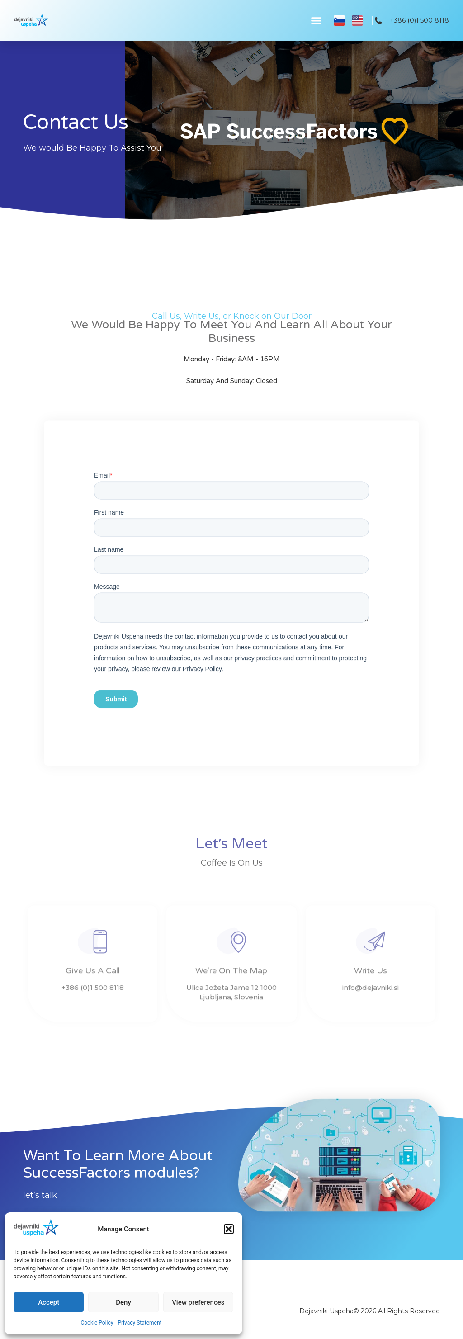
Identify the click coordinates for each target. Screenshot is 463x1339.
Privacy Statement (139, 1323)
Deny (123, 1302)
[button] (228, 1229)
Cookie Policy (96, 1323)
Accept (48, 1302)
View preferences (198, 1302)
